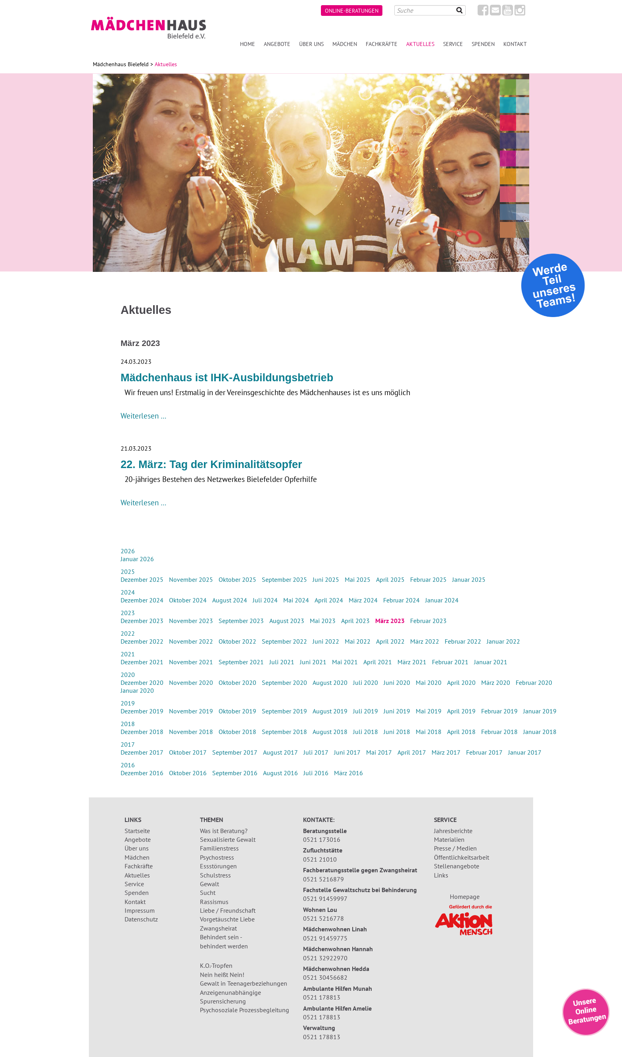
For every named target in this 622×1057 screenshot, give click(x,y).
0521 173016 (321, 839)
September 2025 (284, 579)
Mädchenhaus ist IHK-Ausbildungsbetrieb (227, 378)
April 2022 (390, 641)
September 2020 (284, 682)
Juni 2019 (397, 711)
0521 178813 (321, 997)
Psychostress (217, 857)
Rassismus (214, 902)
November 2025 (191, 579)
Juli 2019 (365, 711)
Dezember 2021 (142, 662)
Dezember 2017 (142, 752)
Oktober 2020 (237, 682)
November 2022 (191, 641)
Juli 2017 (315, 752)
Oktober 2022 (237, 641)
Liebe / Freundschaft (227, 910)
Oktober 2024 (188, 600)
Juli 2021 (281, 662)
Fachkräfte (381, 44)
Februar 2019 (499, 711)
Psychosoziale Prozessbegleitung (244, 1010)
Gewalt (209, 884)
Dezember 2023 (142, 621)
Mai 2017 (379, 752)
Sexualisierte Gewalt (227, 839)
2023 (128, 613)
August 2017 (280, 752)
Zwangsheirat (218, 928)
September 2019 (284, 711)
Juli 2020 (365, 682)
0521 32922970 (325, 958)
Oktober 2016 (188, 773)
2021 (128, 654)
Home (247, 44)
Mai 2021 (345, 662)
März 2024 (363, 600)
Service (453, 44)
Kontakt (515, 44)
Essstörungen (218, 866)
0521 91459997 (325, 898)
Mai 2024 (296, 600)
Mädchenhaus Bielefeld (121, 64)
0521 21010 (320, 859)
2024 (128, 592)
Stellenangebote (456, 866)
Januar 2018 (540, 732)
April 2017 (411, 752)
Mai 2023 (323, 621)
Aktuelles (137, 875)
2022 (128, 633)
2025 (128, 571)
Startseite (137, 831)
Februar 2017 (484, 752)
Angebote (277, 44)
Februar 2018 (499, 732)
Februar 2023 (428, 621)
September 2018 (284, 732)
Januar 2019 (540, 711)
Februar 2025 (428, 579)
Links (441, 875)
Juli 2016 (315, 773)
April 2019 (461, 711)
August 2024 (229, 600)
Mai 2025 (358, 579)
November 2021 (191, 662)
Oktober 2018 (237, 732)
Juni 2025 (326, 579)
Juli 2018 (365, 732)
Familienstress (219, 848)
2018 (128, 724)
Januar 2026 (137, 559)
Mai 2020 (429, 682)
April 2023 (355, 621)
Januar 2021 (490, 662)
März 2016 (348, 773)
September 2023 (241, 621)
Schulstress (215, 875)
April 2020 (461, 682)
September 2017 (234, 752)
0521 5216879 (323, 879)
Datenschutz (141, 919)
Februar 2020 (534, 682)
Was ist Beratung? (224, 831)
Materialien (449, 839)
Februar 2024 (401, 600)
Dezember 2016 (142, 773)
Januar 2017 (524, 752)
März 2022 (424, 641)
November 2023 (191, 621)
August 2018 (330, 732)
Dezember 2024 (142, 600)
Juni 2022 (326, 641)
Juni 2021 (313, 662)
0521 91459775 (325, 938)
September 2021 (241, 662)
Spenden (483, 44)
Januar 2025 (469, 579)
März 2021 (411, 662)
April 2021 (377, 662)
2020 (128, 675)
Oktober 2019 (237, 711)
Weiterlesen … (143, 416)
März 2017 (446, 752)
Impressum (140, 910)
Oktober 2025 (237, 579)
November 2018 (191, 732)
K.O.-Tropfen (216, 965)
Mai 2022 (358, 641)
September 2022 (284, 641)
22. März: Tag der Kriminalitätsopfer (211, 464)
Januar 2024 (442, 600)
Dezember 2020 (142, 682)
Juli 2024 (265, 600)
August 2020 (330, 682)
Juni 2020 (397, 682)
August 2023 (286, 621)
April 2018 (461, 732)
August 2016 (280, 773)
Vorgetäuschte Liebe (227, 919)
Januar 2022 (503, 641)
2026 (128, 551)
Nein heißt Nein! (222, 975)
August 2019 (330, 711)
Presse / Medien (455, 848)
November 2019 (191, 711)
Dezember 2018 (142, 732)
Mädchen (344, 44)
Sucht (207, 892)
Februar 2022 (463, 641)
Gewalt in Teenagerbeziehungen (243, 983)
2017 (128, 744)
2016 (128, 765)
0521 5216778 (323, 918)
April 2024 (329, 600)
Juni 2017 (347, 752)
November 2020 (191, 682)
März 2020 (495, 682)
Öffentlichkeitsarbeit (461, 857)
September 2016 (234, 773)
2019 (128, 703)
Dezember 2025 (142, 579)
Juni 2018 (397, 732)
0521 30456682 (325, 977)
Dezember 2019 (142, 711)
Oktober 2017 (188, 752)
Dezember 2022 (142, 641)
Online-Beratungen (351, 10)
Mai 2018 (429, 732)
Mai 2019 (429, 711)
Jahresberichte (453, 831)
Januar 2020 (137, 690)
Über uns (311, 44)
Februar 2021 (450, 662)
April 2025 (390, 579)
